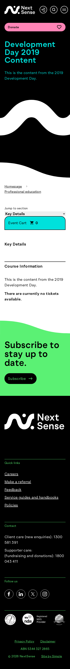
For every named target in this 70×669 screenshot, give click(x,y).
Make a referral (17, 482)
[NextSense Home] (19, 10)
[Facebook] (8, 594)
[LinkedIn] (20, 594)
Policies (11, 505)
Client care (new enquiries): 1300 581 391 (33, 540)
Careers (11, 474)
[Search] (53, 9)
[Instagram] (44, 594)
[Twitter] (32, 594)
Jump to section (16, 208)
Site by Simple (51, 656)
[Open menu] (64, 9)
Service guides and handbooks (31, 497)
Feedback (12, 489)
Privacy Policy (24, 641)
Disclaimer (47, 641)
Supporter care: (35, 556)
